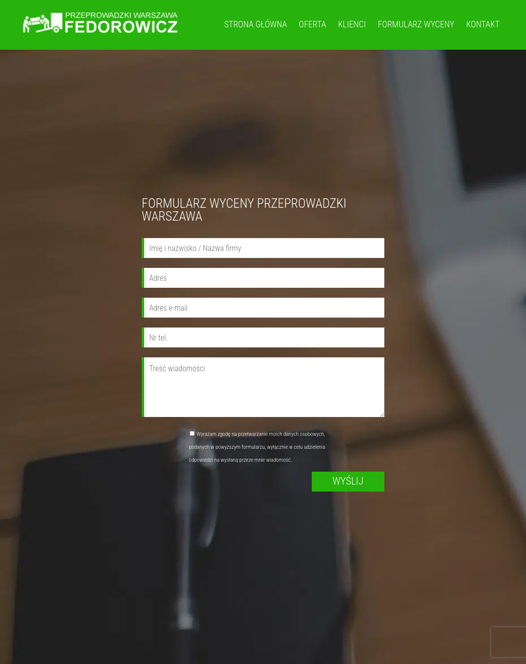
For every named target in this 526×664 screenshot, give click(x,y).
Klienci (352, 24)
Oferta (312, 24)
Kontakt (483, 24)
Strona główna (255, 24)
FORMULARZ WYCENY (416, 24)
